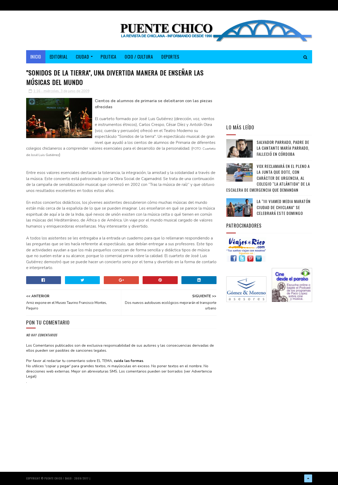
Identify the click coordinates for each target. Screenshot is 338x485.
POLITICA (108, 57)
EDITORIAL (59, 57)
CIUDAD (82, 57)
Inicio (35, 57)
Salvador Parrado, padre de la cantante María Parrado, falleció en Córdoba (283, 148)
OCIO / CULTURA (139, 57)
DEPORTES (170, 57)
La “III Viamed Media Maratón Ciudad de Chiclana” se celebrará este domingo (284, 207)
